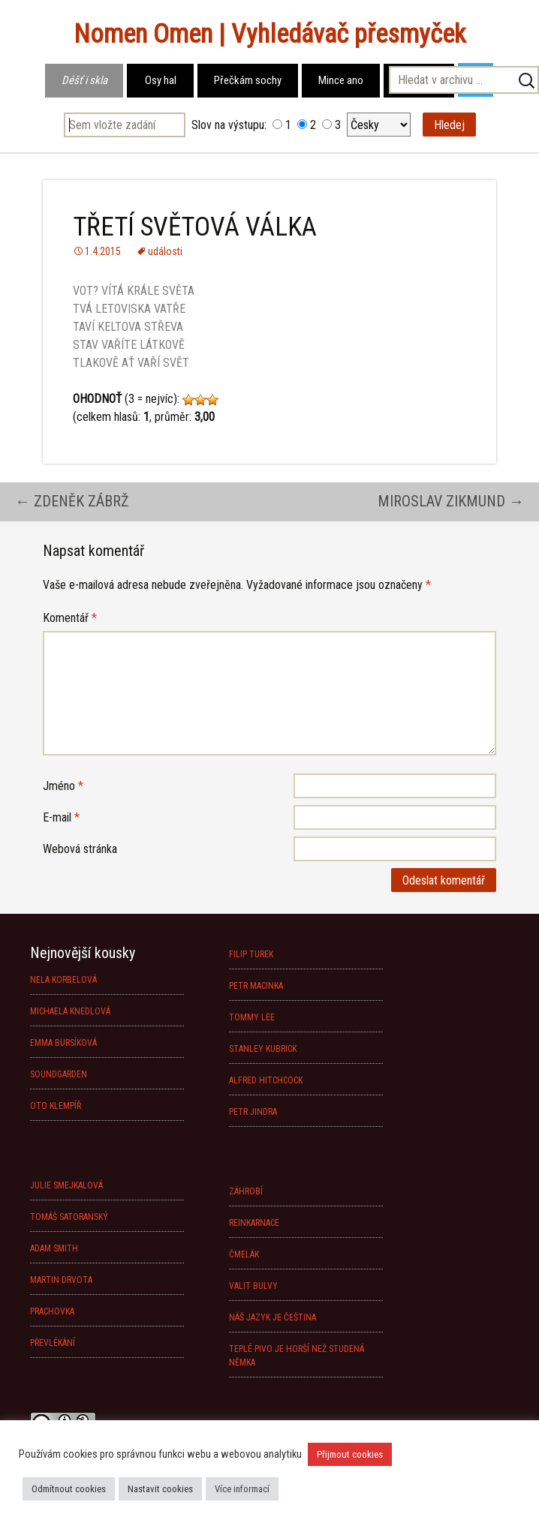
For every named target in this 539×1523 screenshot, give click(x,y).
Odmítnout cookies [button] (69, 1488)
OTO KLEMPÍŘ (55, 1106)
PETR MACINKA (256, 986)
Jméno (63, 786)
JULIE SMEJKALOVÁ (66, 1185)
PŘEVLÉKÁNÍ (52, 1343)
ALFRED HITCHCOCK (266, 1080)
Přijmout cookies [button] (350, 1454)
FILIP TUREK (251, 954)
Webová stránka (80, 849)
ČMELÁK (244, 1254)
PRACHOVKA (52, 1311)
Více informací (242, 1488)
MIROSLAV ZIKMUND (451, 501)
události (165, 251)
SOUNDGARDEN (58, 1074)
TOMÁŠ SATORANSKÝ (69, 1217)
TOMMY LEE (252, 1017)
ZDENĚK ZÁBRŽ (71, 501)
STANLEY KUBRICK (263, 1049)
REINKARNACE (254, 1223)
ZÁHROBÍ (246, 1191)
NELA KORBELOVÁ (63, 980)
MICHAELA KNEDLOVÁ (70, 1011)
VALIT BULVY (253, 1286)
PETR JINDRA (253, 1112)
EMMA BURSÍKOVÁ (63, 1043)
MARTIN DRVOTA (61, 1280)
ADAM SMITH (54, 1248)
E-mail (61, 817)
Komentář (70, 618)
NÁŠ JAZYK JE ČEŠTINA (272, 1317)
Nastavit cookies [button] (160, 1488)
